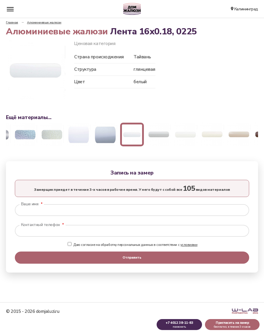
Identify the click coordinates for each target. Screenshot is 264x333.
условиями (189, 245)
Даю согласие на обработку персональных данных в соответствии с (132, 245)
